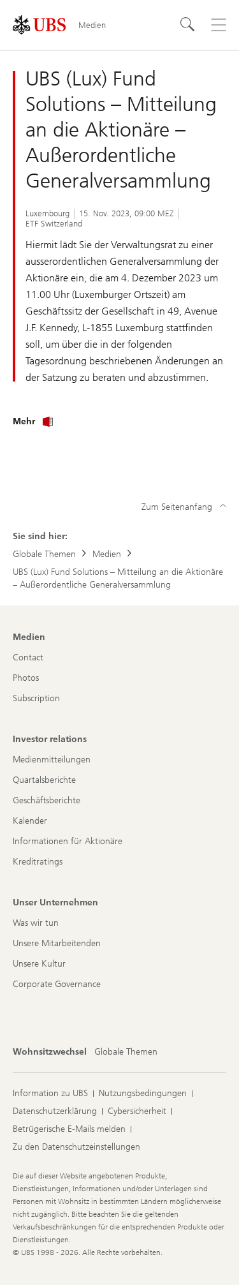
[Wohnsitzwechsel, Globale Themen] (125, 1052)
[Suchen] (188, 25)
